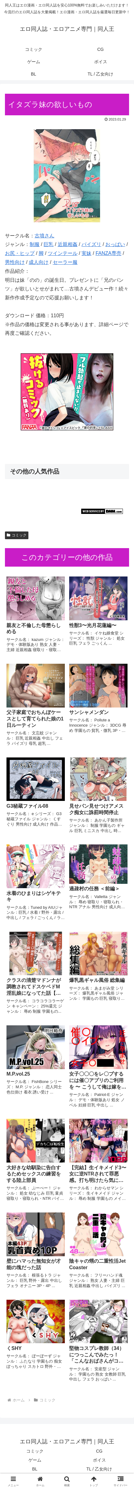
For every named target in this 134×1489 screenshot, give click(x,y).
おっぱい (115, 244)
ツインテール (62, 253)
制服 (35, 244)
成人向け (38, 262)
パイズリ (91, 244)
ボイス (99, 1460)
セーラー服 (65, 262)
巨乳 (48, 244)
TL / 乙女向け (99, 1468)
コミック (17, 535)
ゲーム (34, 1460)
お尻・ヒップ (20, 253)
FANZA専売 (108, 253)
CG (99, 1451)
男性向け (15, 262)
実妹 (86, 253)
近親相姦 (67, 244)
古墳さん (44, 235)
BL (34, 1468)
